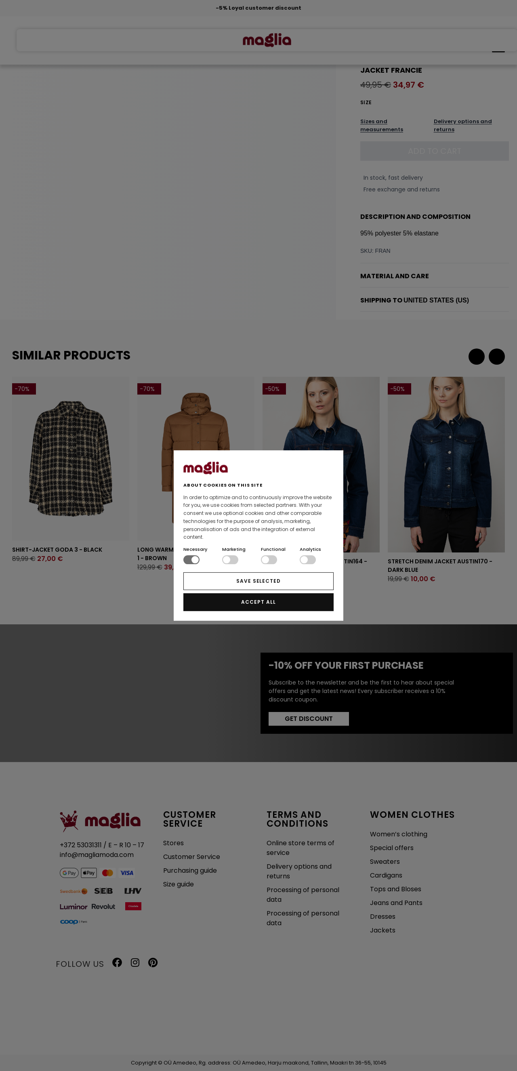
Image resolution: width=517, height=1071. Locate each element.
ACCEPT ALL (258, 601)
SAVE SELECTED (258, 581)
